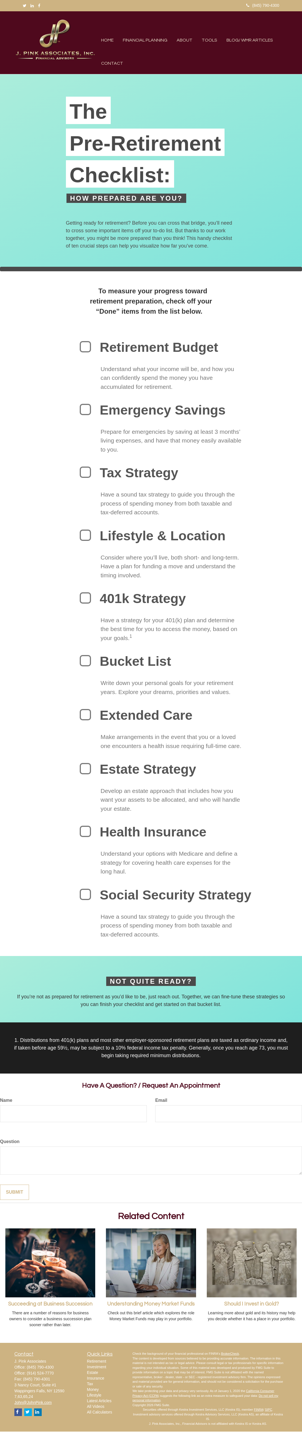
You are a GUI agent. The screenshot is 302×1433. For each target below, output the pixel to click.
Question (9, 1142)
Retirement (96, 1362)
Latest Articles (99, 1402)
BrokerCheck (230, 1355)
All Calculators (99, 1413)
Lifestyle (94, 1396)
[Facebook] (39, 5)
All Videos (96, 1407)
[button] (141, 31)
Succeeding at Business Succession (50, 1305)
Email (161, 1101)
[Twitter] (24, 5)
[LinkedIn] (32, 5)
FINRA (258, 1411)
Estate (92, 1373)
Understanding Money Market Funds (151, 1305)
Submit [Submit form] (14, 1193)
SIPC (268, 1411)
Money (93, 1390)
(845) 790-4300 (262, 5)
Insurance (95, 1379)
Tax (90, 1385)
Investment (96, 1368)
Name (6, 1101)
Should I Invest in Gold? (251, 1305)
